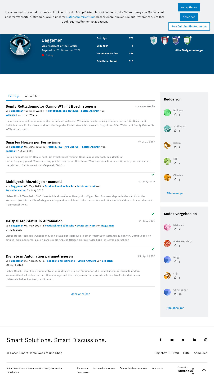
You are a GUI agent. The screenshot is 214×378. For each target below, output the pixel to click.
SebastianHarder (16, 190)
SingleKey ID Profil (166, 353)
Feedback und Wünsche (60, 186)
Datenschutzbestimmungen (133, 368)
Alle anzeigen (175, 193)
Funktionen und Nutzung (63, 110)
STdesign (107, 260)
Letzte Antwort (90, 110)
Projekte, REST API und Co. (63, 146)
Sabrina (11, 151)
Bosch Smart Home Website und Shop (36, 353)
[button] (189, 7)
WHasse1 (12, 115)
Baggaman (17, 110)
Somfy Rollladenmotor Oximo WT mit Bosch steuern (51, 106)
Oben (203, 370)
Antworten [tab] (32, 96)
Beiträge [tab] (14, 96)
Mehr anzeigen (80, 294)
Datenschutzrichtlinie (80, 17)
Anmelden (200, 353)
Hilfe (186, 353)
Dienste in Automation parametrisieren (39, 256)
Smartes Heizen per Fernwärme (33, 142)
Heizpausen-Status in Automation (34, 221)
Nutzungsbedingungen (104, 368)
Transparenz (83, 372)
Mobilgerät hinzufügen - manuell (34, 181)
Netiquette (157, 368)
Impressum (82, 368)
